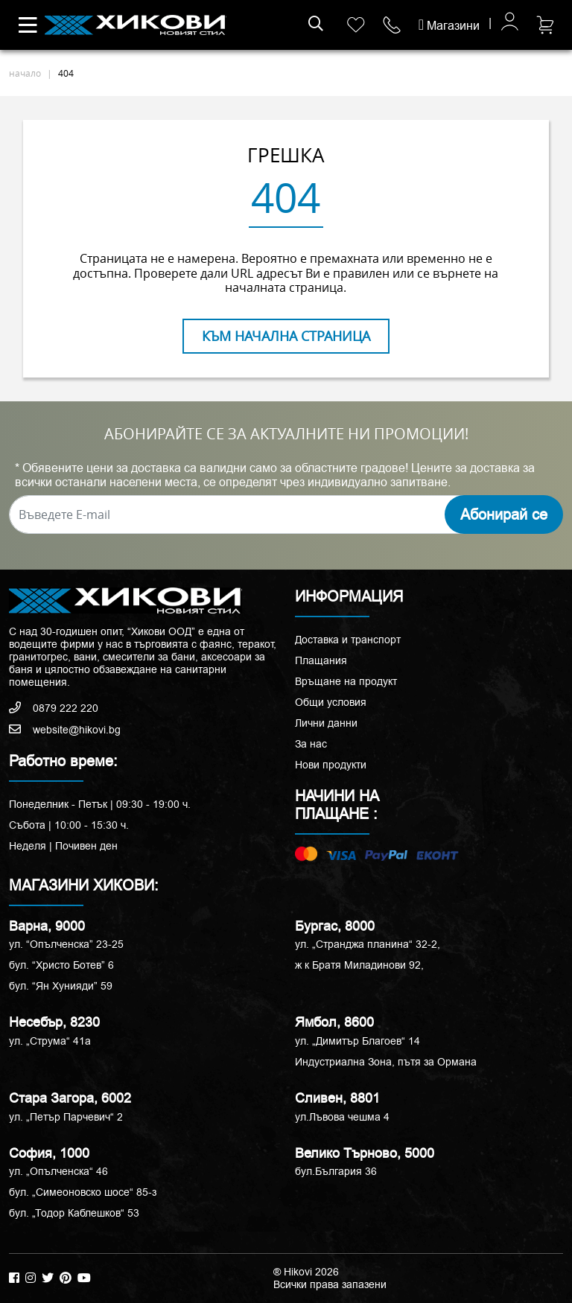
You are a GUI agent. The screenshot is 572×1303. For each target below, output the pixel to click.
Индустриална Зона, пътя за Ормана (386, 1061)
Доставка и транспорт (348, 639)
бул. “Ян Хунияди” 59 (60, 985)
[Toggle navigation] (28, 25)
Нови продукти (330, 764)
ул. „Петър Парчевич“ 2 (66, 1116)
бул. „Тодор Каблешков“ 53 (74, 1212)
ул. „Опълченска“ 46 (58, 1171)
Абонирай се (503, 514)
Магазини (449, 25)
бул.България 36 (336, 1171)
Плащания (321, 660)
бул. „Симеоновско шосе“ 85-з (82, 1192)
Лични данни (326, 723)
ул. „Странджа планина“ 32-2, (367, 944)
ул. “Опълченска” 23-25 (66, 944)
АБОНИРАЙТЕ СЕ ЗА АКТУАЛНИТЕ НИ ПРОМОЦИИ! (286, 434)
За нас (311, 743)
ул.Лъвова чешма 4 (342, 1116)
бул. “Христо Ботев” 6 (61, 965)
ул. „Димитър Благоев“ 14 (357, 1040)
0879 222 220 (53, 708)
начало (25, 73)
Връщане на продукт (346, 681)
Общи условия (330, 702)
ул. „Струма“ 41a (50, 1040)
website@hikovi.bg (65, 729)
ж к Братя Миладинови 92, (359, 965)
